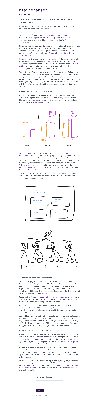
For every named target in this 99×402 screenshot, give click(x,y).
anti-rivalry (51, 61)
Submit (40, 390)
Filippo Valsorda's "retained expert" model (35, 339)
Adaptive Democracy (47, 38)
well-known (51, 35)
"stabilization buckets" (41, 102)
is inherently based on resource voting (54, 297)
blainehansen (33, 10)
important (63, 35)
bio (20, 14)
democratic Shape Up (27, 167)
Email (37, 379)
